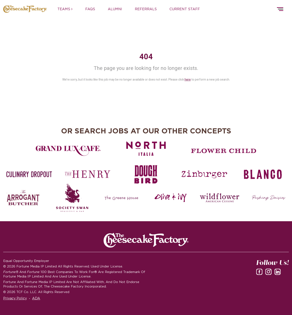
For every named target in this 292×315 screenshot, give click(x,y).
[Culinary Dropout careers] (29, 174)
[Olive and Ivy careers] (171, 197)
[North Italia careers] (146, 148)
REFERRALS (146, 9)
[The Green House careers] (121, 197)
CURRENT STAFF (185, 9)
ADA (36, 298)
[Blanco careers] (263, 174)
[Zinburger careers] (204, 174)
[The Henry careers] (88, 174)
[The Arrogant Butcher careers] (23, 197)
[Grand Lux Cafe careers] (68, 150)
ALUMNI (115, 9)
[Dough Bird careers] (146, 174)
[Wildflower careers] (220, 197)
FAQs (90, 9)
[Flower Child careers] (223, 150)
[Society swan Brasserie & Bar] (72, 197)
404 (146, 56)
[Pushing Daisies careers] (269, 197)
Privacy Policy (15, 298)
